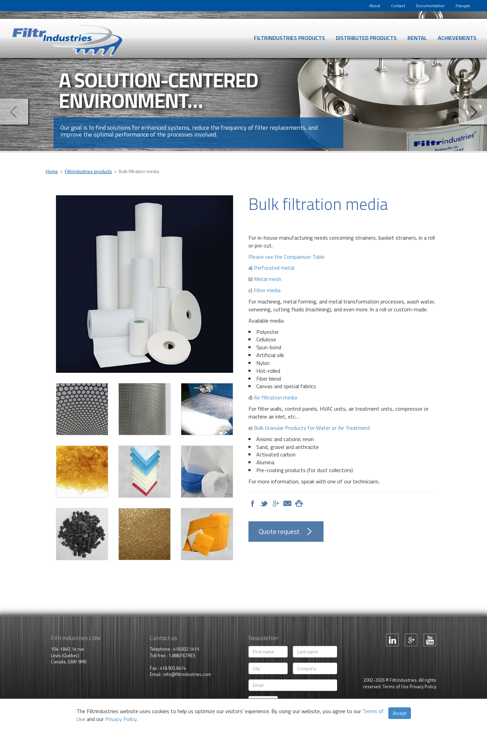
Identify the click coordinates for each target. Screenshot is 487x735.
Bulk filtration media (139, 171)
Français (463, 5)
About (374, 5)
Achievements (457, 38)
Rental (417, 38)
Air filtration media (275, 397)
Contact (398, 5)
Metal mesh (267, 279)
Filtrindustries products (289, 38)
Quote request (279, 531)
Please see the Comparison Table (286, 257)
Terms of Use (396, 686)
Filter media (267, 290)
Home (52, 171)
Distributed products (366, 38)
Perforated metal (274, 268)
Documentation (430, 5)
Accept (399, 713)
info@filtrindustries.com (187, 674)
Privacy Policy (423, 686)
